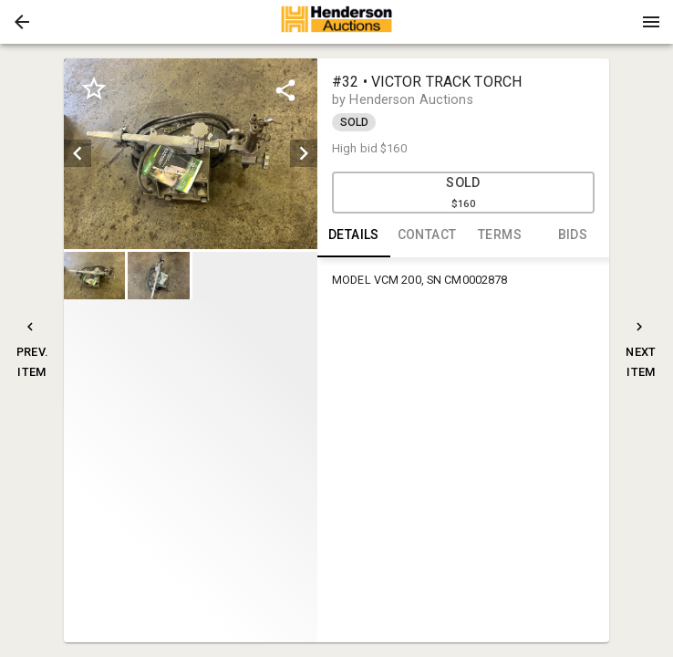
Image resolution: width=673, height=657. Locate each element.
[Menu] (651, 22)
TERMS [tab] (499, 235)
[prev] (77, 153)
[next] (303, 153)
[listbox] (190, 153)
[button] (22, 22)
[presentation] (336, 21)
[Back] (22, 22)
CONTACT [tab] (426, 235)
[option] (190, 153)
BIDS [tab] (572, 235)
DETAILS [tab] (353, 235)
